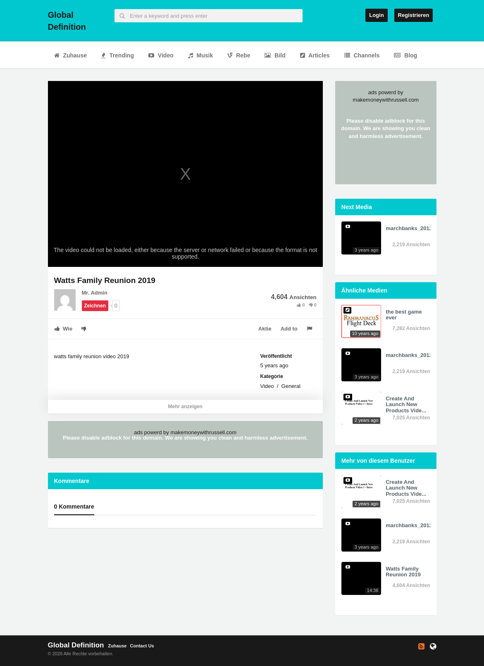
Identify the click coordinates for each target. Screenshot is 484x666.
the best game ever (404, 315)
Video (161, 55)
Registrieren (413, 15)
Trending (117, 55)
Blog (405, 55)
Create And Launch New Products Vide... (406, 404)
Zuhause (70, 55)
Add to (289, 329)
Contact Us (142, 645)
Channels (362, 55)
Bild (275, 55)
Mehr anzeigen (185, 406)
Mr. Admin (94, 293)
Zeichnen (95, 306)
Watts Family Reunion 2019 (403, 572)
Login (376, 15)
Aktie (265, 329)
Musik (200, 55)
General (290, 386)
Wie (64, 329)
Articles (315, 55)
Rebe (238, 55)
